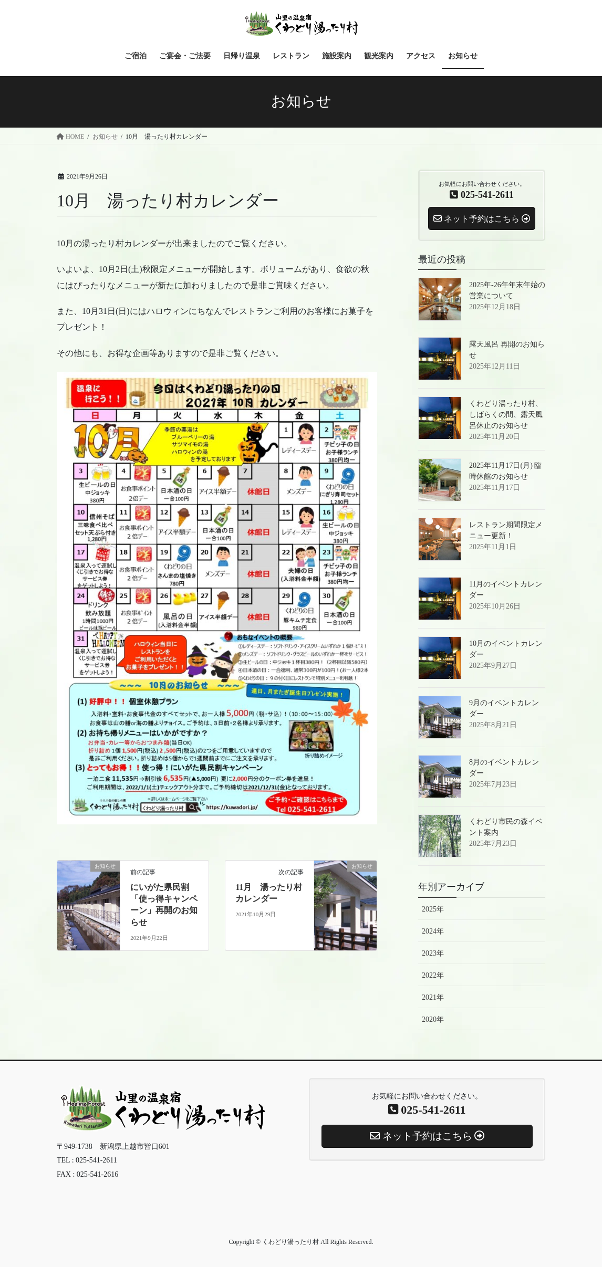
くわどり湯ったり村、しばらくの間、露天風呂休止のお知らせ (506, 415)
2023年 (433, 953)
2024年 (433, 931)
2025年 (433, 909)
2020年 (433, 1019)
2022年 (433, 975)
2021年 (433, 997)
